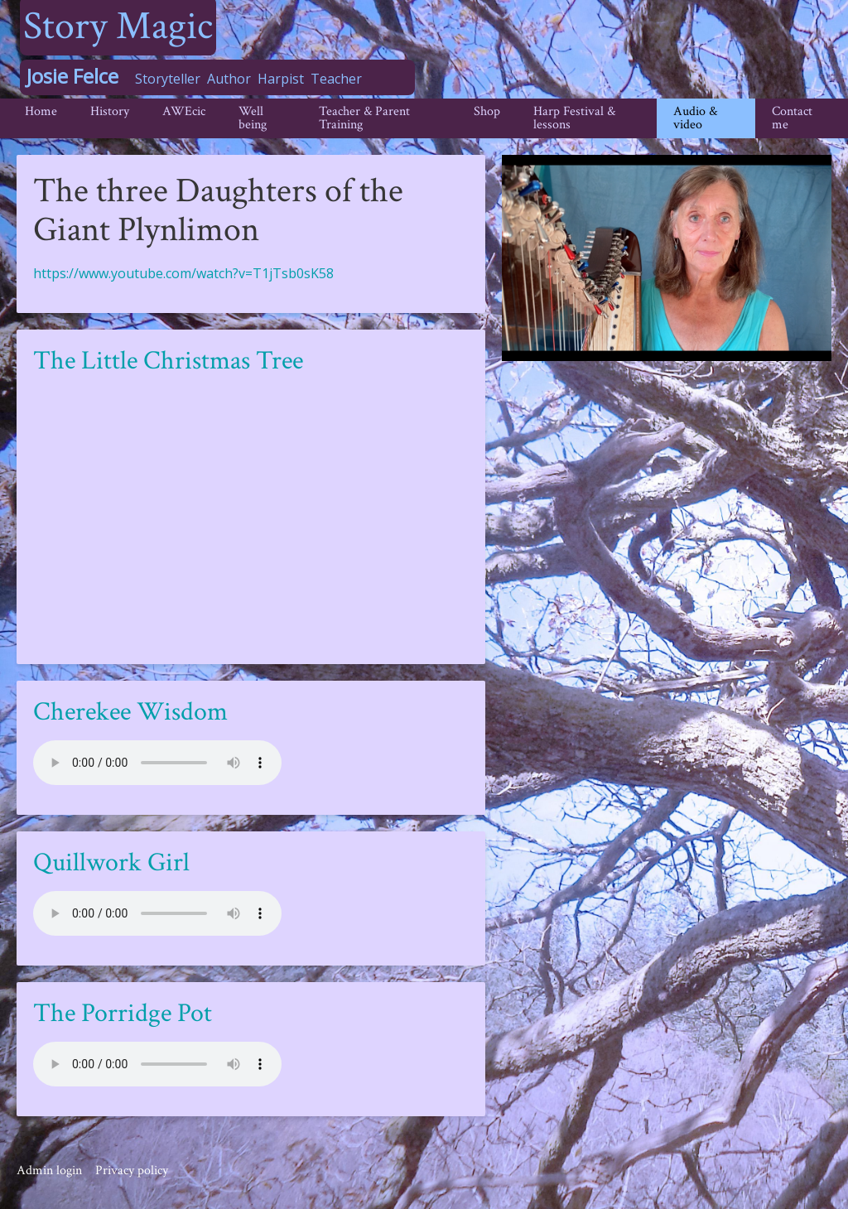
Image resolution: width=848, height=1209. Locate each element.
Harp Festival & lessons (574, 118)
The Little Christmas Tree (168, 361)
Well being (252, 118)
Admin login (49, 1170)
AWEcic (183, 111)
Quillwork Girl (111, 862)
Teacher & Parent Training (364, 118)
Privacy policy (131, 1170)
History (109, 111)
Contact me (792, 118)
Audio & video (695, 118)
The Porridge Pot (122, 1013)
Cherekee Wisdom (130, 712)
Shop (487, 111)
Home (41, 111)
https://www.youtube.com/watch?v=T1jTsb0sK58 (183, 273)
